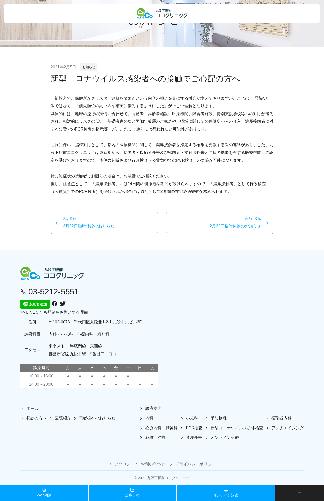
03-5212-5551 (49, 291)
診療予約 (132, 492)
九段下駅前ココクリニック (168, 478)
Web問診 (44, 492)
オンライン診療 (225, 492)
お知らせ (88, 67)
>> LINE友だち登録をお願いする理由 (54, 312)
